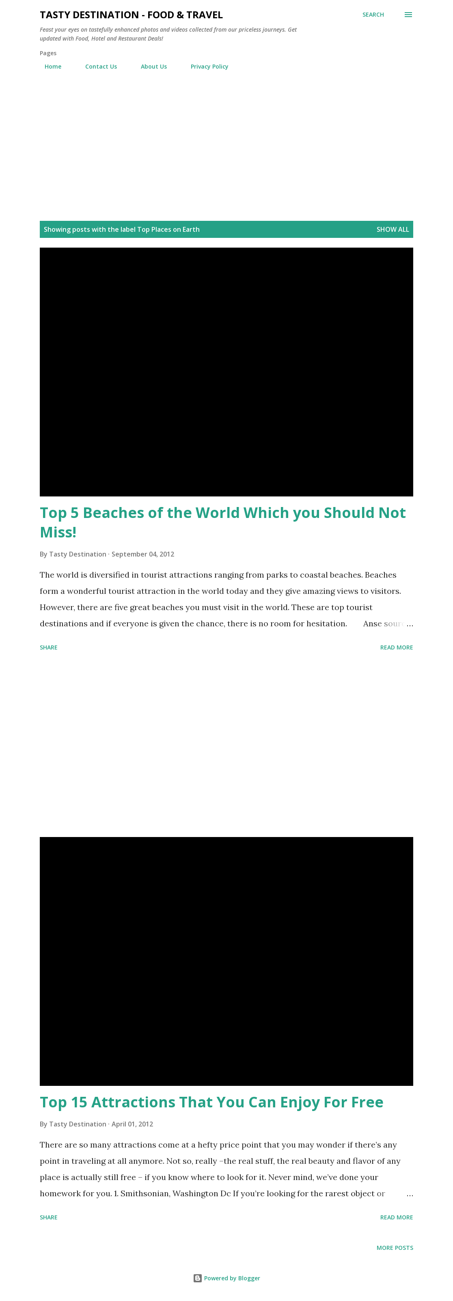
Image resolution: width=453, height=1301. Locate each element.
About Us (149, 66)
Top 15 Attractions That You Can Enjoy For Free (212, 1102)
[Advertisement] (226, 150)
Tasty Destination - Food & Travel (131, 14)
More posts (395, 1247)
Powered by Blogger (226, 1278)
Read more (396, 647)
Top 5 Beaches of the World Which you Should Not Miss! (223, 522)
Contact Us (96, 66)
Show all (393, 229)
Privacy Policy (205, 66)
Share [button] (49, 647)
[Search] (373, 14)
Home (48, 66)
